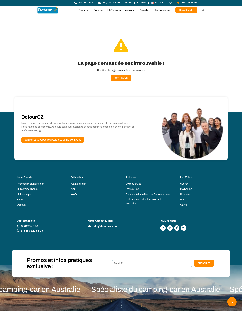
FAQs (20, 199)
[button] (157, 3)
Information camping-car (30, 183)
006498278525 (28, 226)
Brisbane (185, 194)
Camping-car (78, 183)
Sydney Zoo (132, 189)
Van (73, 189)
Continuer (121, 78)
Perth (183, 199)
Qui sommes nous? (27, 189)
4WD (74, 194)
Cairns (183, 204)
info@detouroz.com (103, 226)
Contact (21, 204)
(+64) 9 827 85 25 (30, 230)
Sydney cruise (133, 183)
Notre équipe (24, 194)
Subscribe (204, 263)
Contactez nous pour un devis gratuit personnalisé (53, 140)
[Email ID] (152, 263)
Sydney (184, 183)
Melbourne (186, 189)
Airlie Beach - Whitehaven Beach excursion (143, 201)
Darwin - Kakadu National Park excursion (148, 194)
